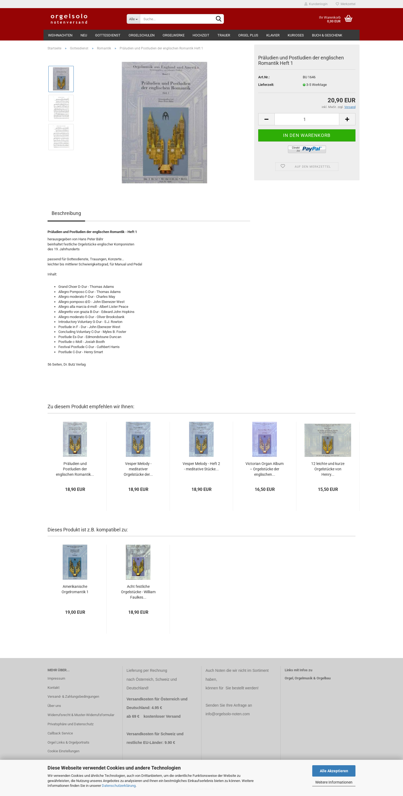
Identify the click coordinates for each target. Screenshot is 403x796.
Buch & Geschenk (327, 35)
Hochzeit (201, 35)
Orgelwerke (173, 35)
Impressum (56, 678)
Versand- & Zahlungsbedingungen (73, 696)
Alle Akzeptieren (334, 771)
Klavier (273, 35)
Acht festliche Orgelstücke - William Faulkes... (138, 591)
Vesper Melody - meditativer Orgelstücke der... (138, 469)
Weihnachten (60, 35)
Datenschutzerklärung (119, 786)
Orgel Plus (248, 35)
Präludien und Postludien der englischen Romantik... (75, 469)
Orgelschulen (142, 35)
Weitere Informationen (333, 782)
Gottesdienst (107, 35)
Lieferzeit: (266, 85)
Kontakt (53, 688)
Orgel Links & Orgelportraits (68, 742)
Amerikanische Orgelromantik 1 (75, 589)
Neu (83, 35)
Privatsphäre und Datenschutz (70, 724)
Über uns (54, 706)
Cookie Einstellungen (63, 751)
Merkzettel (345, 4)
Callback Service (60, 733)
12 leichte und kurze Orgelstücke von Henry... (327, 469)
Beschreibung (66, 213)
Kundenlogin (316, 4)
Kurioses (296, 35)
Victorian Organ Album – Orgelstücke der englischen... (265, 469)
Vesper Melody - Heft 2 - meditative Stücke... (201, 466)
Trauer (223, 35)
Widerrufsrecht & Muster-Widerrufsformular (81, 715)
